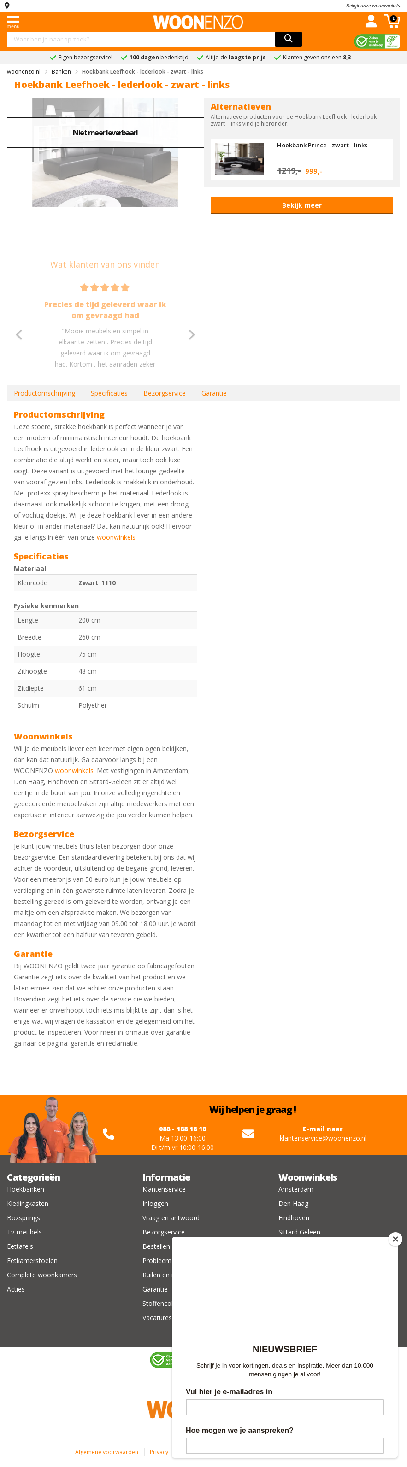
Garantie (214, 393)
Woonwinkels (307, 1177)
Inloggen (155, 1203)
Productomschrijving (44, 393)
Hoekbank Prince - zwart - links (322, 145)
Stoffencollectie (165, 1303)
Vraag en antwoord (171, 1217)
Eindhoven (293, 1217)
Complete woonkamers (42, 1274)
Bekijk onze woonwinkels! (373, 5)
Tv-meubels (24, 1232)
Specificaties (109, 393)
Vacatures (157, 1317)
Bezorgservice (164, 393)
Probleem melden (168, 1260)
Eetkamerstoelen (32, 1260)
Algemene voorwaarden (106, 1452)
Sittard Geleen (299, 1232)
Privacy (159, 1452)
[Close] (395, 1239)
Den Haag (293, 1203)
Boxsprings (23, 1217)
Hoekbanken (25, 1189)
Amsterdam (295, 1189)
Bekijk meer (302, 205)
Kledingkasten (27, 1203)
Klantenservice (164, 1189)
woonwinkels (116, 537)
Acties (16, 1289)
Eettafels (20, 1246)
